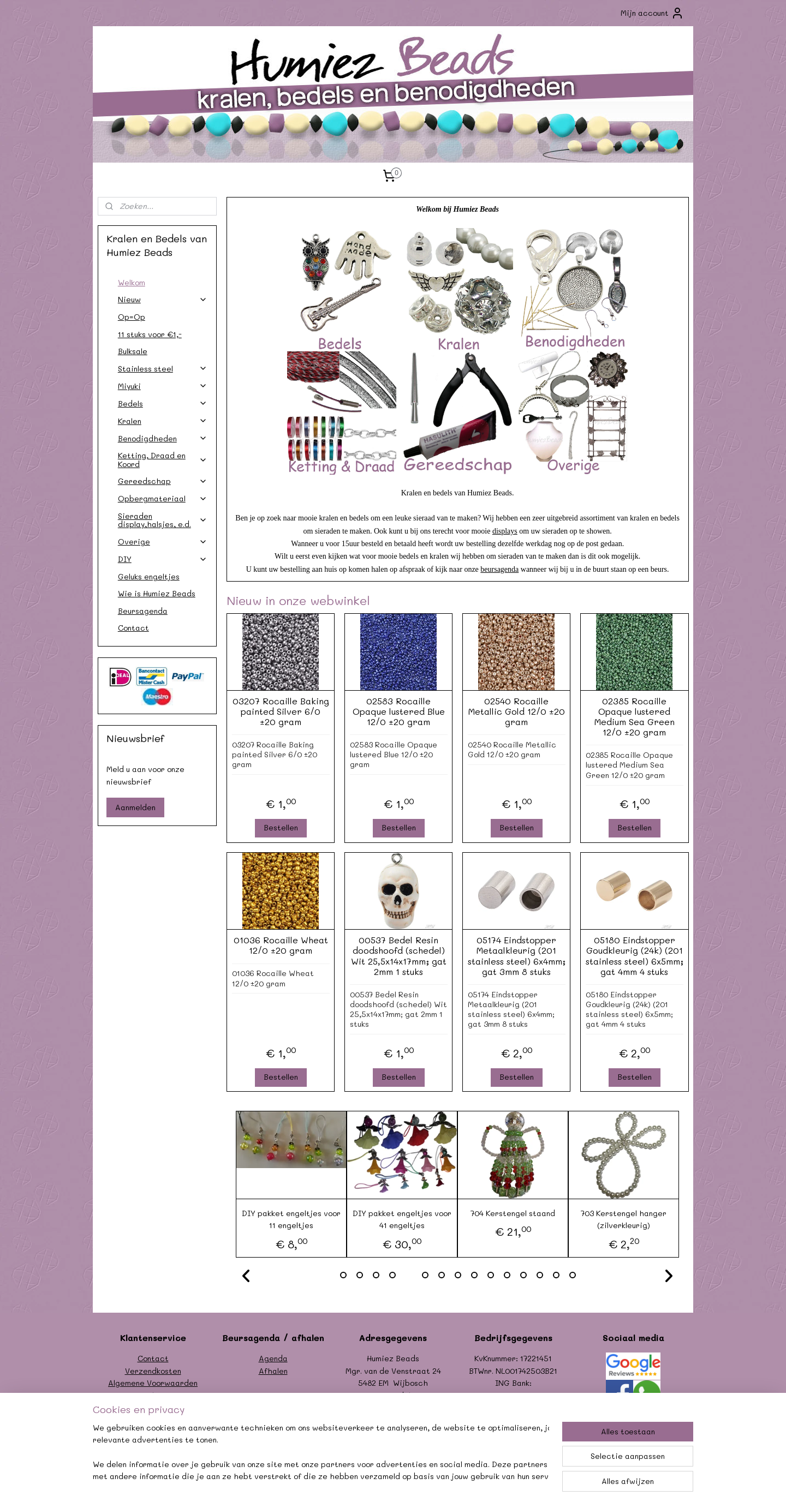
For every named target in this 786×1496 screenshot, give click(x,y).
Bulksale (132, 351)
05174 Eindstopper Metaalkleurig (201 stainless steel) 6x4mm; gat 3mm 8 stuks (516, 956)
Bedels (162, 403)
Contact (133, 628)
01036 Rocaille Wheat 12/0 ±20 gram (280, 945)
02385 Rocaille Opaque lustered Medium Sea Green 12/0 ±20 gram (634, 717)
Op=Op (131, 317)
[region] (321, 1453)
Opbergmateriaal (162, 498)
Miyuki (162, 386)
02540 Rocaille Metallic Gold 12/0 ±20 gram (516, 711)
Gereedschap (162, 481)
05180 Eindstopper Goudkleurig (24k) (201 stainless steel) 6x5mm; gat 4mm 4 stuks (634, 956)
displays (504, 531)
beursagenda (499, 569)
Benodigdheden (162, 438)
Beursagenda (143, 611)
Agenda (273, 1358)
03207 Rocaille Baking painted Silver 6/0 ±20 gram (280, 711)
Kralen (162, 421)
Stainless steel (162, 368)
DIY (162, 559)
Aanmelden (135, 807)
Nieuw (162, 299)
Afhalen (273, 1371)
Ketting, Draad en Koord (162, 459)
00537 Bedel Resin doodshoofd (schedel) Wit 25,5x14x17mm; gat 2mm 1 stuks (398, 956)
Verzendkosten (153, 1371)
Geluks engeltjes (149, 576)
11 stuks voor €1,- (150, 334)
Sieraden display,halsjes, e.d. (162, 520)
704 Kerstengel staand (513, 1213)
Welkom (131, 282)
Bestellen (280, 827)
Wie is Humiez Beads (156, 593)
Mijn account (652, 13)
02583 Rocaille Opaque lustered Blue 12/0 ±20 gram (398, 711)
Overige (162, 541)
